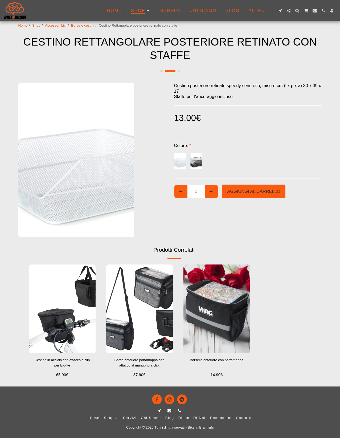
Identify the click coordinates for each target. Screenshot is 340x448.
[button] (280, 11)
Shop (36, 25)
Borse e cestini (82, 25)
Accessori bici (56, 25)
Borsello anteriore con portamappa (216, 364)
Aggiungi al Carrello (253, 191)
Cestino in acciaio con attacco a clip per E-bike (62, 364)
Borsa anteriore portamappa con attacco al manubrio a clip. (139, 364)
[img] (62, 308)
